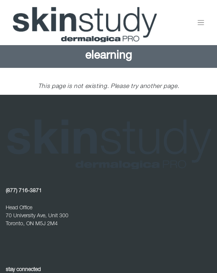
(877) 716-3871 (24, 191)
